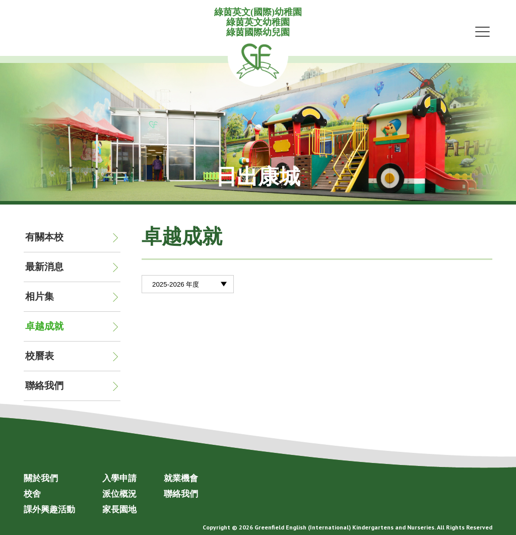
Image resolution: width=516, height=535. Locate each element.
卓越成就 (44, 326)
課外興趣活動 (49, 509)
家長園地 (119, 509)
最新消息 (44, 266)
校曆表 (39, 356)
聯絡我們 (44, 385)
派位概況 (119, 493)
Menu (482, 31)
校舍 (32, 493)
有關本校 (44, 237)
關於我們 (41, 478)
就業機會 (181, 478)
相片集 (39, 296)
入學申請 (119, 478)
